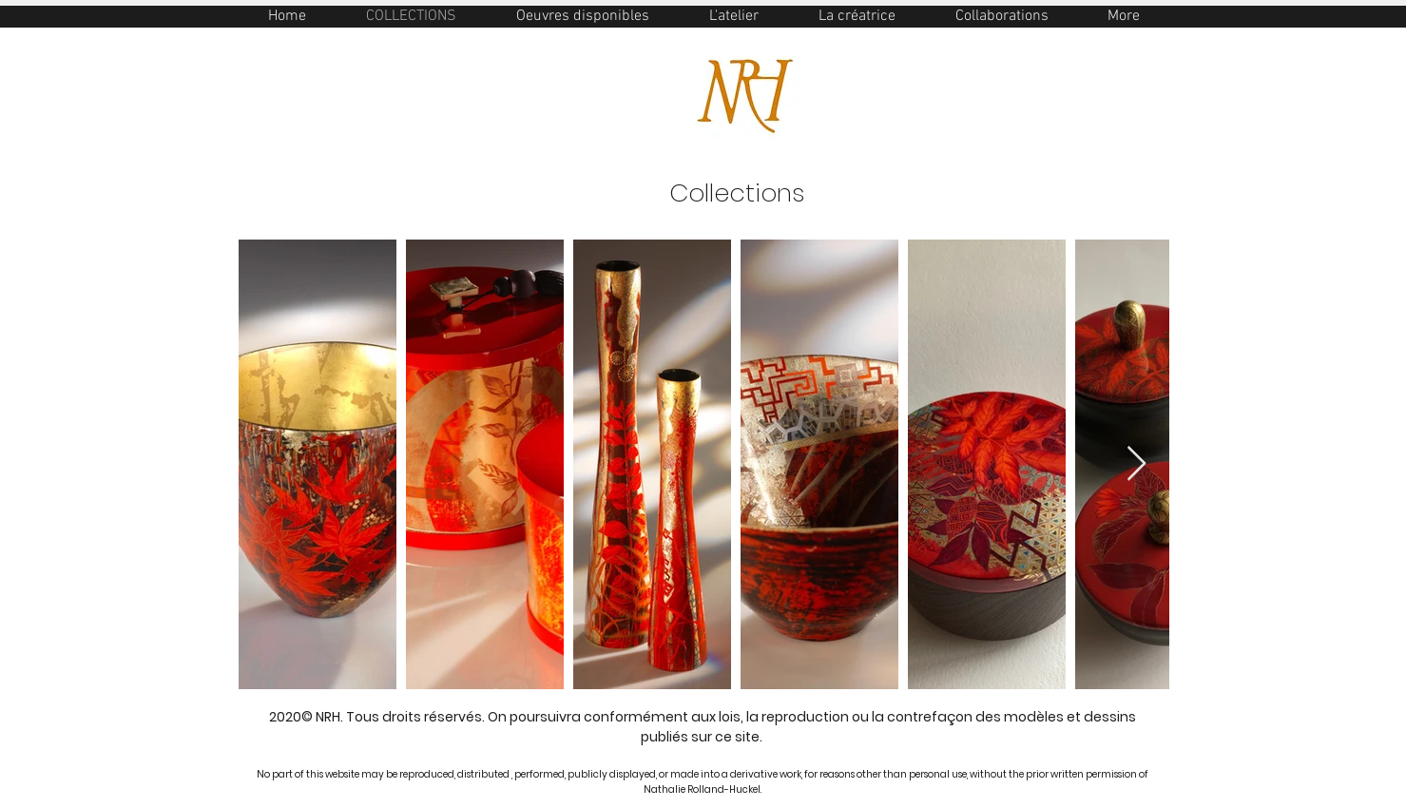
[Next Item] (1136, 464)
